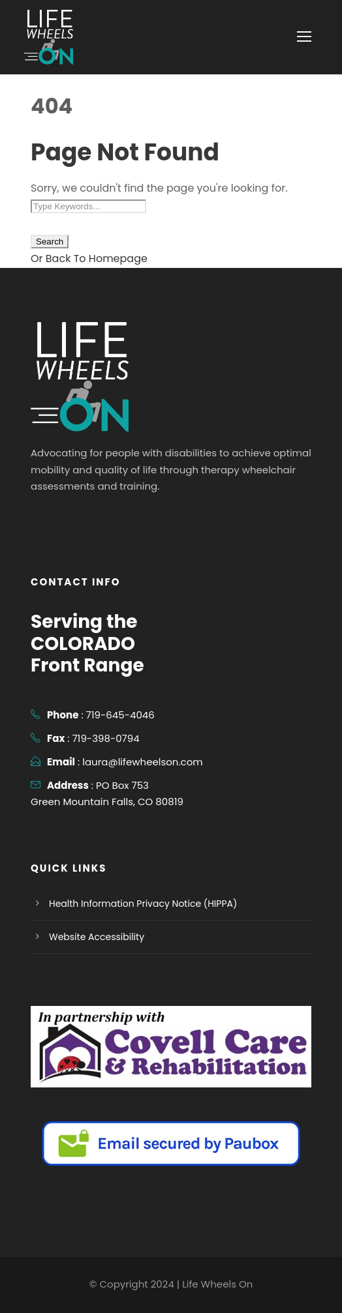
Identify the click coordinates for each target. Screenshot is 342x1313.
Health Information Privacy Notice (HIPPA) (143, 903)
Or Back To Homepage (89, 258)
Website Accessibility (96, 936)
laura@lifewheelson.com (142, 762)
